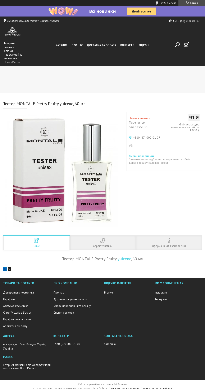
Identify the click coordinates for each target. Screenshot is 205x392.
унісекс (124, 258)
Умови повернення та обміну (72, 306)
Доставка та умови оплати (70, 299)
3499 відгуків (168, 2)
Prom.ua (122, 384)
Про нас (77, 45)
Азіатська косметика (15, 306)
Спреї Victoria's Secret (17, 312)
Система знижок (64, 312)
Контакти (127, 45)
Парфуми (9, 299)
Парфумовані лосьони (17, 319)
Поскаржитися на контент (124, 387)
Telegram (161, 299)
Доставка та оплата (101, 45)
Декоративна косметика (18, 292)
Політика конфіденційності (157, 387)
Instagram (161, 292)
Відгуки (143, 45)
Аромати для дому (15, 326)
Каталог (61, 45)
